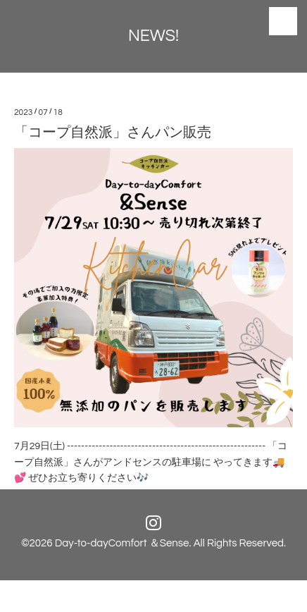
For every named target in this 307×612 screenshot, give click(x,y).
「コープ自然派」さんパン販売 (112, 133)
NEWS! (153, 35)
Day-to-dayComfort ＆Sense (122, 543)
